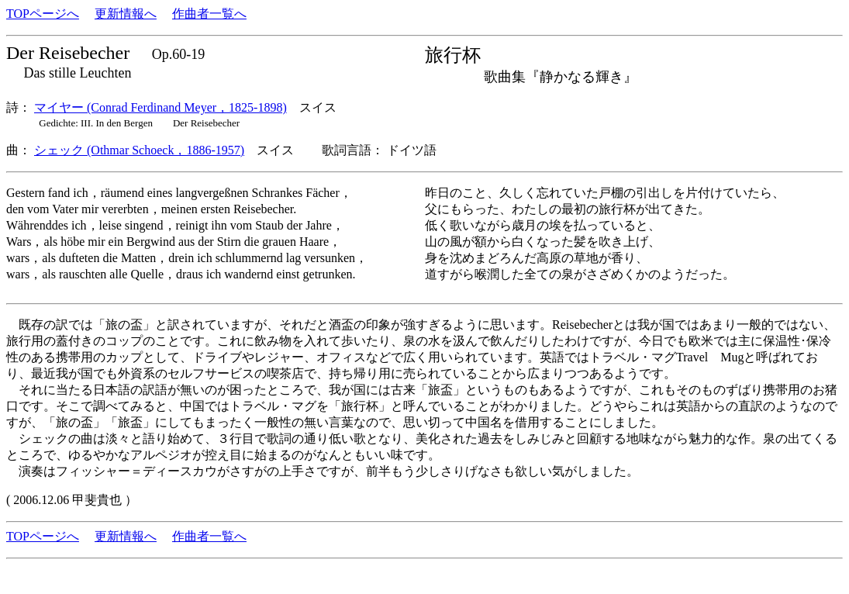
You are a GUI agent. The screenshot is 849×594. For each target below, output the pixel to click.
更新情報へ (126, 13)
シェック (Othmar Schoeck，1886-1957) (139, 150)
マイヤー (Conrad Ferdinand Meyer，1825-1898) (160, 107)
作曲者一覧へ (209, 13)
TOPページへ (42, 13)
